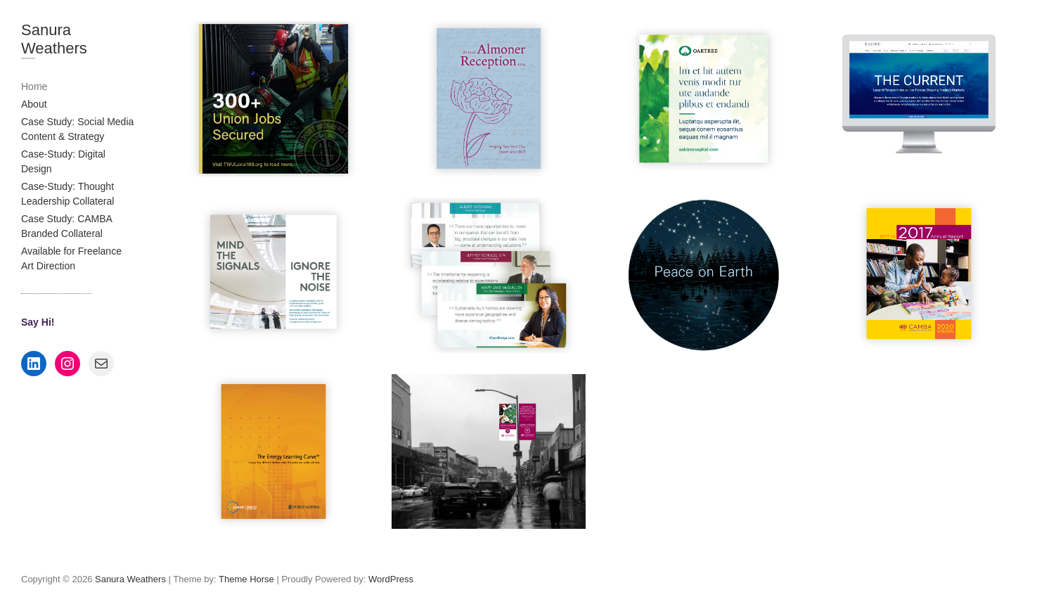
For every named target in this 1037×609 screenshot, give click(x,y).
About (34, 104)
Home (34, 86)
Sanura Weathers (54, 39)
